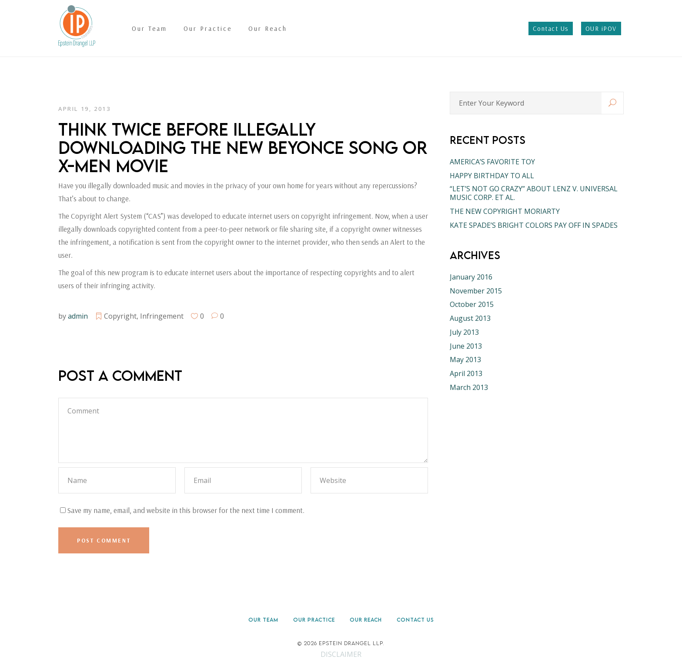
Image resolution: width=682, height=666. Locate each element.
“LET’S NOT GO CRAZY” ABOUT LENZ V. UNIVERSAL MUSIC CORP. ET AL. (534, 193)
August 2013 (470, 318)
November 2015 (476, 290)
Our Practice (314, 619)
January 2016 (471, 277)
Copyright (120, 316)
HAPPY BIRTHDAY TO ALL (492, 175)
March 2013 (469, 387)
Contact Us (415, 619)
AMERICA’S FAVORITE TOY (492, 161)
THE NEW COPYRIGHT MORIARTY (505, 211)
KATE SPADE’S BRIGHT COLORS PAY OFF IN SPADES (534, 225)
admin (78, 316)
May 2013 (465, 359)
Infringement (162, 316)
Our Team (263, 619)
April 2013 (466, 373)
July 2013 (464, 332)
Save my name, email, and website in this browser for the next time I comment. (185, 510)
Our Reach (366, 619)
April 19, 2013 (84, 109)
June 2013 (466, 346)
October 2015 (472, 304)
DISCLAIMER (341, 654)
